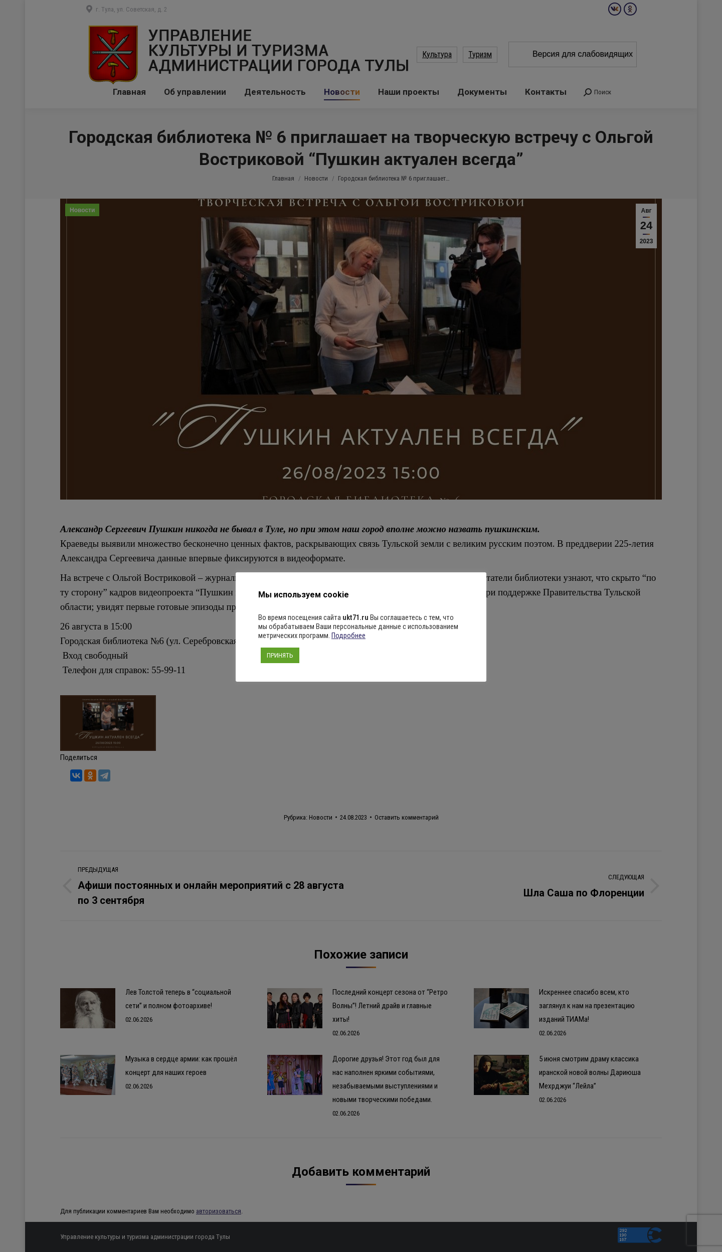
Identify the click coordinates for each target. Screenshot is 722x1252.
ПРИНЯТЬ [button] (280, 655)
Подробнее (348, 635)
